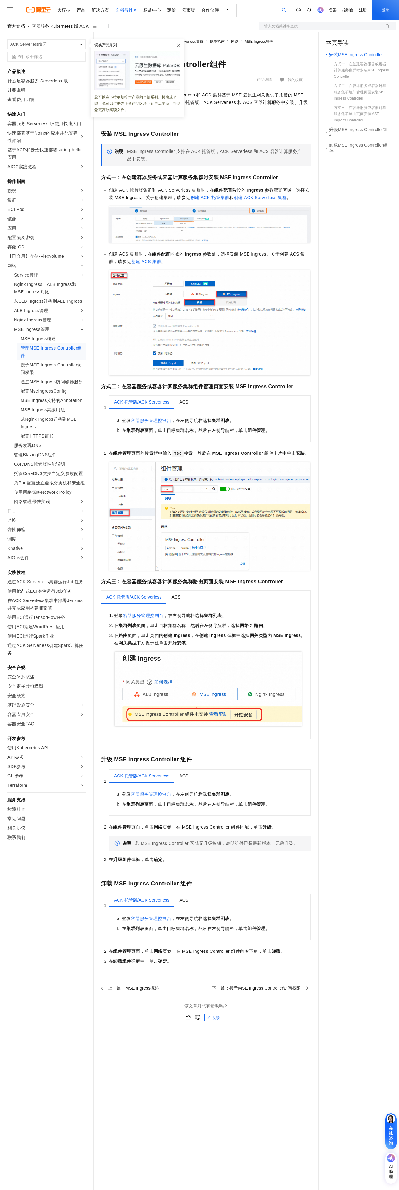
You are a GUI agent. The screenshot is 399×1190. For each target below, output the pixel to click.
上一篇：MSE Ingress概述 (130, 988)
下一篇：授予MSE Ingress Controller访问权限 (260, 988)
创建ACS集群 (146, 261)
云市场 (188, 9)
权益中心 (152, 9)
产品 (81, 9)
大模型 (63, 9)
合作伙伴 (210, 9)
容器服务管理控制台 (151, 420)
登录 (385, 10)
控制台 (347, 10)
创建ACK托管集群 (209, 197)
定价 (171, 9)
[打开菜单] (10, 10)
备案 (333, 10)
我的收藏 (295, 80)
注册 (363, 10)
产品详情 (264, 79)
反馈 (213, 1018)
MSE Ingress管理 (259, 41)
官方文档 (16, 26)
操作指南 (217, 41)
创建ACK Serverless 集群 (260, 197)
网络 (234, 41)
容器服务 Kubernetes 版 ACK (60, 26)
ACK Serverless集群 (187, 41)
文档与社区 (126, 9)
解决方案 (100, 9)
